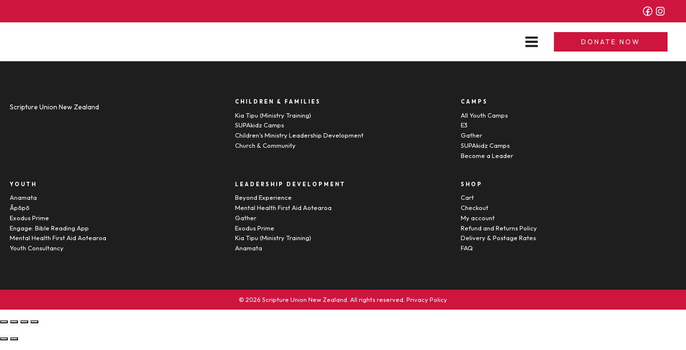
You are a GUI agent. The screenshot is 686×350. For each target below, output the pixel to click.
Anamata (23, 197)
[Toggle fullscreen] (24, 321)
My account (478, 218)
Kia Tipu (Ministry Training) (273, 115)
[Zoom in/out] (34, 321)
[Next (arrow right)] (14, 338)
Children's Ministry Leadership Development (299, 135)
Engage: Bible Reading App (49, 228)
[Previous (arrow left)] (4, 338)
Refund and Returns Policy (499, 228)
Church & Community (265, 145)
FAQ (467, 248)
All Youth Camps (484, 115)
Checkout (474, 207)
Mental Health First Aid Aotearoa (58, 238)
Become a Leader (487, 155)
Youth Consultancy (37, 248)
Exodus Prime (29, 218)
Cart (467, 197)
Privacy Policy (426, 299)
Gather (471, 135)
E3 (464, 125)
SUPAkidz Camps (259, 125)
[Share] (14, 321)
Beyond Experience (263, 197)
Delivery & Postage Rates (498, 238)
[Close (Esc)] (4, 321)
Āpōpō (20, 207)
